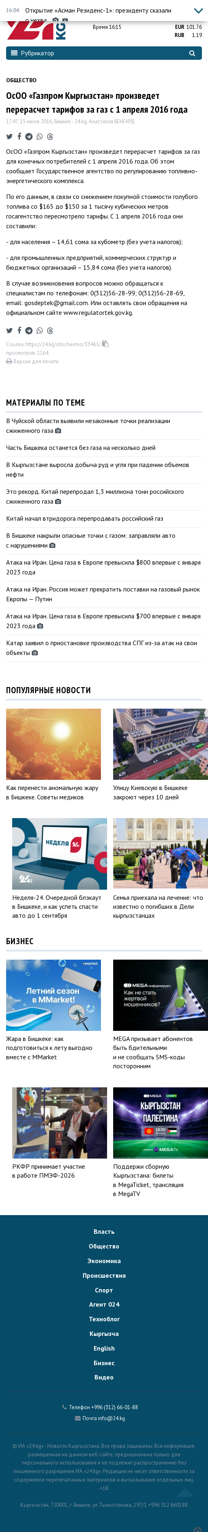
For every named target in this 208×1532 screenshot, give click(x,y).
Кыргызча (104, 1333)
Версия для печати (32, 361)
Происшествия (104, 1275)
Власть (104, 1231)
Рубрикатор (32, 53)
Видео (104, 1377)
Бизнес (104, 1363)
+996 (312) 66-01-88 (114, 1407)
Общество (21, 80)
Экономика (104, 1261)
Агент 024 (104, 1304)
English (104, 1348)
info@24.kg (111, 1418)
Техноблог (104, 1319)
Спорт (104, 1290)
